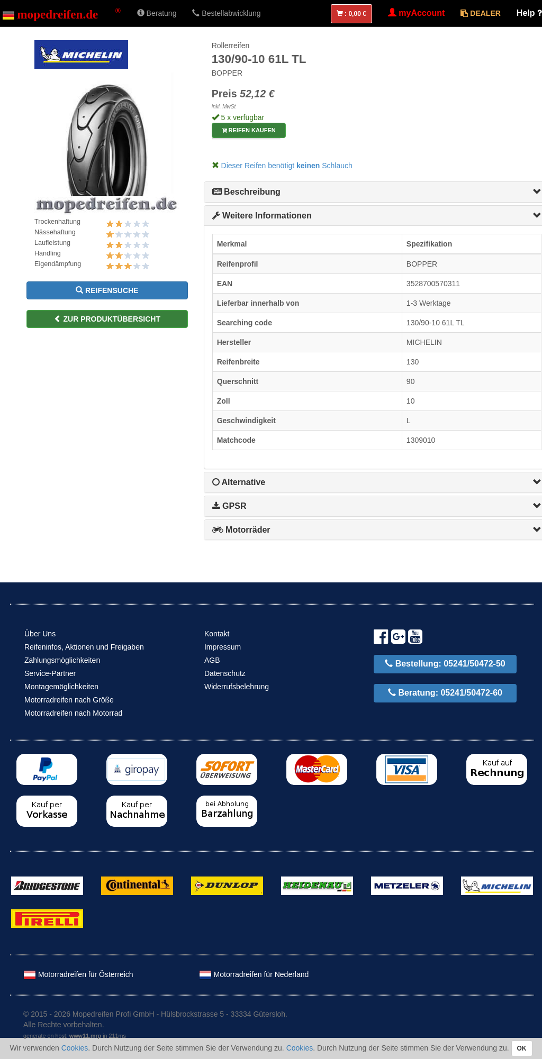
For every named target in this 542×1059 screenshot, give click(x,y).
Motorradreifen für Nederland (254, 974)
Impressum (222, 647)
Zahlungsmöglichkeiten (62, 660)
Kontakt (216, 633)
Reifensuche (107, 290)
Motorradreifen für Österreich (78, 974)
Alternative (239, 482)
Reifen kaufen (249, 130)
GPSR (229, 505)
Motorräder (241, 529)
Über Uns (40, 633)
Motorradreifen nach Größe (69, 700)
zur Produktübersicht (107, 319)
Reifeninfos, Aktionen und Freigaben (84, 647)
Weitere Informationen (262, 215)
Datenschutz (225, 673)
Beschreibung (246, 191)
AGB (212, 660)
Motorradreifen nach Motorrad (73, 713)
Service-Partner (50, 673)
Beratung (157, 13)
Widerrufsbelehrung (236, 686)
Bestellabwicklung (226, 13)
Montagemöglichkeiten (61, 686)
